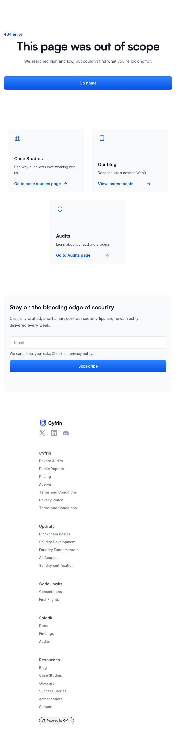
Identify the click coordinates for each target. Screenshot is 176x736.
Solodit (45, 617)
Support (46, 707)
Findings (46, 633)
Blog (43, 667)
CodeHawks (50, 583)
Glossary (46, 683)
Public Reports (51, 469)
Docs (43, 626)
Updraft (46, 526)
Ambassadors (50, 699)
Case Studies (50, 675)
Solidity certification (56, 565)
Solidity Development (57, 542)
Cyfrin (45, 453)
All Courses (49, 557)
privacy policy (81, 353)
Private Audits (51, 461)
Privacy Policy (51, 500)
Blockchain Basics (54, 534)
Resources (49, 659)
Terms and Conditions (58, 492)
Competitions (50, 592)
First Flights (49, 599)
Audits (44, 641)
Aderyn (45, 484)
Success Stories (53, 691)
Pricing (45, 476)
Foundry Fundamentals (58, 550)
